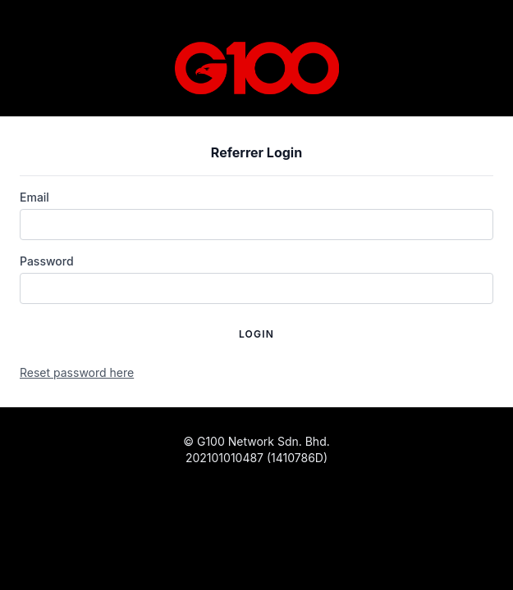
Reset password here (77, 372)
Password (47, 261)
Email (34, 197)
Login (256, 334)
